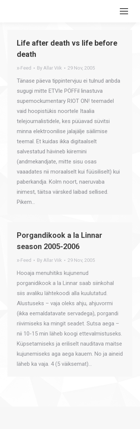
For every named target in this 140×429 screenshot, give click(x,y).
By (49, 68)
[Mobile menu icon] (123, 11)
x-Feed (24, 68)
